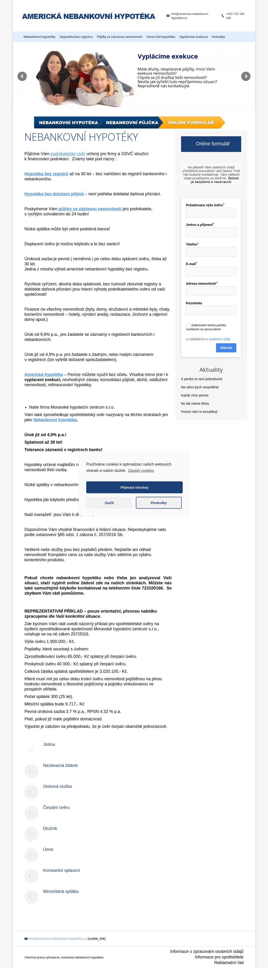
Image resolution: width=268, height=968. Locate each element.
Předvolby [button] (159, 503)
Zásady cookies (141, 471)
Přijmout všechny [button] (134, 487)
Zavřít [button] (109, 503)
